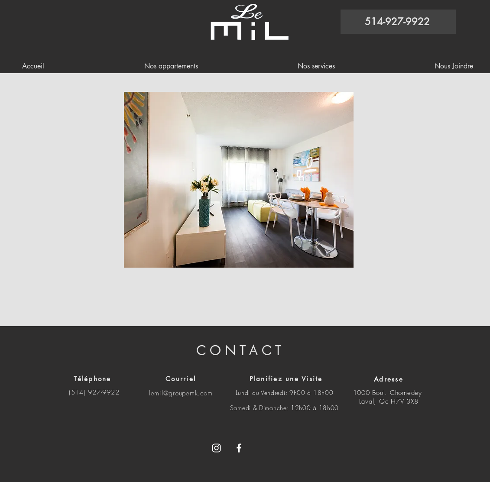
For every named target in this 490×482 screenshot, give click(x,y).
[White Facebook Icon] (239, 448)
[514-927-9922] (398, 22)
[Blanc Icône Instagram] (216, 448)
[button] (239, 180)
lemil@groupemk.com (181, 393)
